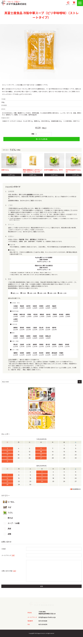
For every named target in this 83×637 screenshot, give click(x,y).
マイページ (23, 201)
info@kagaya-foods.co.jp (47, 617)
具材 (7, 529)
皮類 (7, 534)
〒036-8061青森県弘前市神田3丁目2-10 (47, 613)
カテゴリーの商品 (41, 150)
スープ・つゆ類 (11, 523)
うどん (8, 513)
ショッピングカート (23, 208)
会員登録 (29, 194)
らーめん (8, 502)
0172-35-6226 (43, 621)
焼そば (8, 518)
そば (7, 507)
